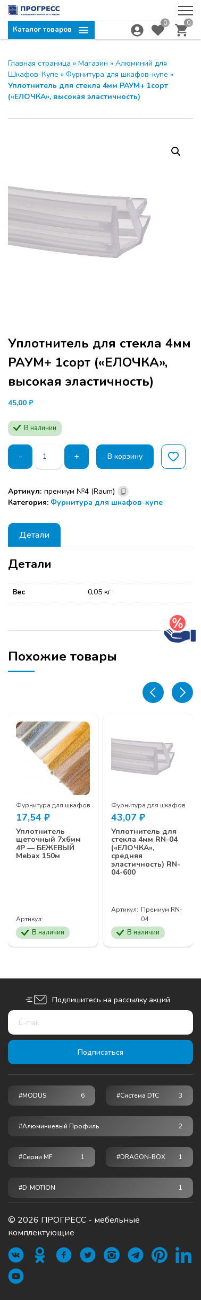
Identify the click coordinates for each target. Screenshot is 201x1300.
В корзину (125, 456)
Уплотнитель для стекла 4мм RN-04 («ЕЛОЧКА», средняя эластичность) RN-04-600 (145, 851)
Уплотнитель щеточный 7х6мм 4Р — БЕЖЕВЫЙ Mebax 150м (48, 843)
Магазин (93, 63)
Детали (34, 535)
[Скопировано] (123, 491)
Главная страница (39, 63)
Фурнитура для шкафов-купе (117, 74)
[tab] (34, 535)
